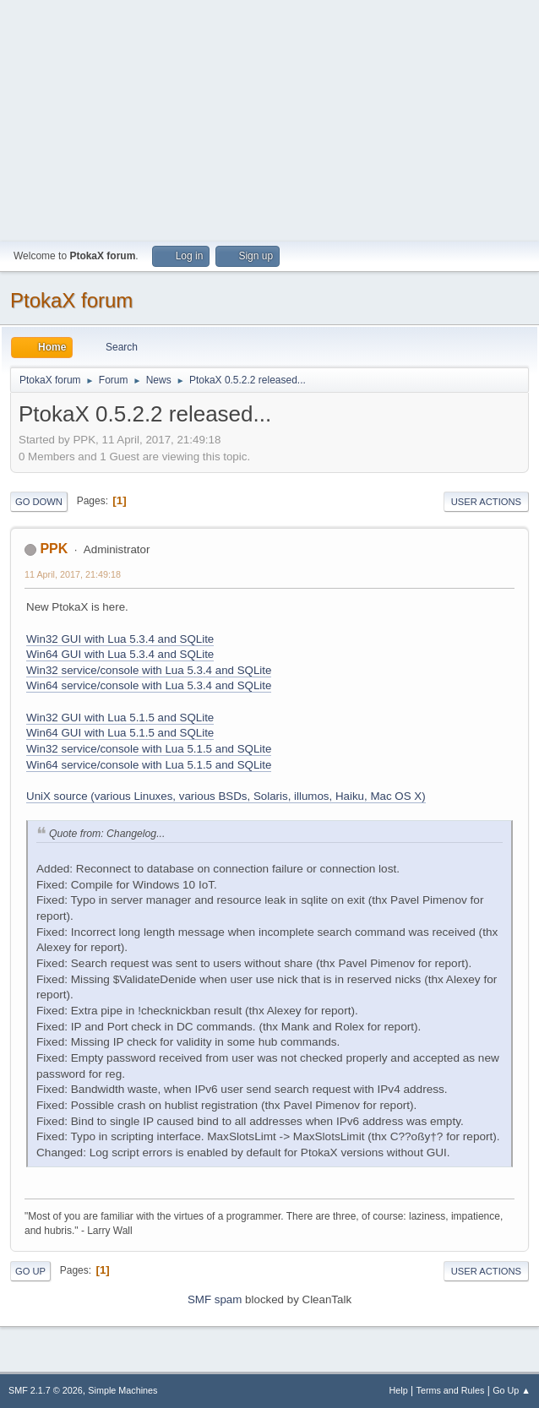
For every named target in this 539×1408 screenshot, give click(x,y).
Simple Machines (122, 1390)
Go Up (30, 1271)
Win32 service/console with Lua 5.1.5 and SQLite (148, 748)
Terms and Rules (450, 1390)
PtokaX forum (71, 300)
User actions (486, 502)
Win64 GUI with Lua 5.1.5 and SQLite (120, 732)
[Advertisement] (269, 118)
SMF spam (215, 1299)
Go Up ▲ (512, 1390)
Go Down (39, 502)
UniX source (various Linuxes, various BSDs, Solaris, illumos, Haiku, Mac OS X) (226, 796)
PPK (54, 548)
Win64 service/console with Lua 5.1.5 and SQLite (148, 764)
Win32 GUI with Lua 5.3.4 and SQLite (120, 639)
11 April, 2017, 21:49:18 (72, 574)
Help (398, 1390)
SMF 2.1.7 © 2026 (45, 1390)
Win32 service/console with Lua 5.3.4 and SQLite (148, 670)
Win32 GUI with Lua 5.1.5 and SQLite (120, 717)
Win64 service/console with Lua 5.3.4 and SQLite (148, 685)
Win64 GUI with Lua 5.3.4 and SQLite (120, 654)
